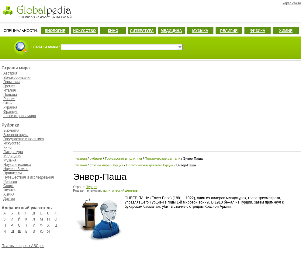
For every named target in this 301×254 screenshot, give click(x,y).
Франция (10, 112)
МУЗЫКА (200, 31)
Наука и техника (17, 164)
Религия (10, 181)
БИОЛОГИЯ (55, 31)
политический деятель (120, 190)
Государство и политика (23, 139)
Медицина (12, 156)
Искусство (11, 143)
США (7, 103)
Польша (10, 94)
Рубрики (10, 125)
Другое (9, 199)
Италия (9, 90)
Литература (13, 152)
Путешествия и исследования (28, 177)
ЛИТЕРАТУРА (142, 31)
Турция (117, 165)
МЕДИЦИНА (171, 31)
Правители (12, 173)
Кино (7, 147)
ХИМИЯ (285, 31)
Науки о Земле (15, 169)
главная (80, 158)
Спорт (8, 186)
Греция (9, 86)
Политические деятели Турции (150, 165)
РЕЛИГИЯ (228, 31)
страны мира (100, 165)
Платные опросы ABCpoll (23, 246)
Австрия (10, 73)
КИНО (113, 31)
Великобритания (17, 77)
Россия (9, 99)
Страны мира (16, 67)
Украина (10, 107)
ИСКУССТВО (84, 31)
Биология (11, 130)
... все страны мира (19, 116)
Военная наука (15, 135)
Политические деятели (162, 158)
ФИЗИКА (257, 31)
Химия (8, 194)
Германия (11, 82)
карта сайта (292, 3)
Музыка (9, 160)
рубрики (96, 158)
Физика (9, 190)
